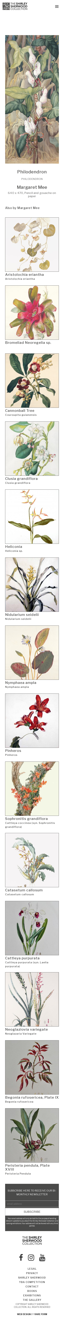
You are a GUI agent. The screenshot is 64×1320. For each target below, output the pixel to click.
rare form (40, 1314)
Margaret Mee (32, 187)
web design (24, 1314)
